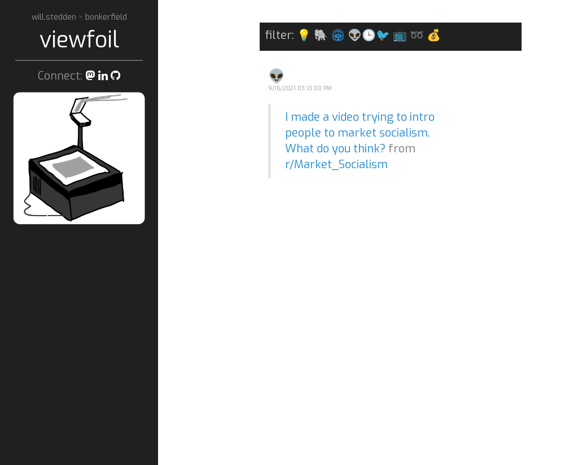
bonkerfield (106, 17)
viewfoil (79, 40)
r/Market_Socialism (336, 164)
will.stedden (55, 17)
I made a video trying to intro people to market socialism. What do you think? (360, 132)
